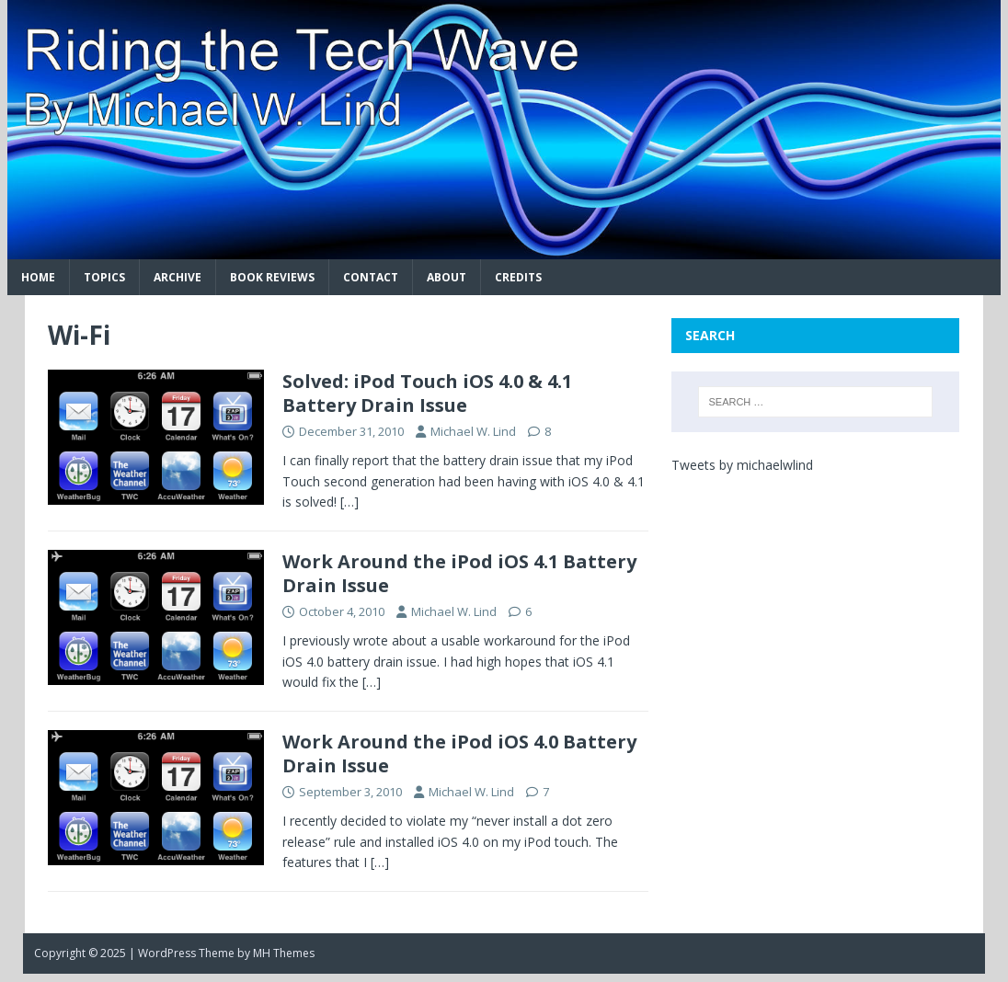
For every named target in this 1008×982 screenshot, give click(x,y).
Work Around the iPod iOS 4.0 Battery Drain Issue (459, 753)
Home (38, 277)
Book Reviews (272, 277)
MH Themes (284, 953)
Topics (104, 277)
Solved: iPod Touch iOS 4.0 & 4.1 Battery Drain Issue (427, 393)
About (446, 277)
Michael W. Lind (473, 431)
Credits (518, 277)
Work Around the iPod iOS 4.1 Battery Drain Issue (459, 573)
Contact (370, 277)
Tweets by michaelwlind (742, 465)
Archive (177, 277)
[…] (349, 501)
